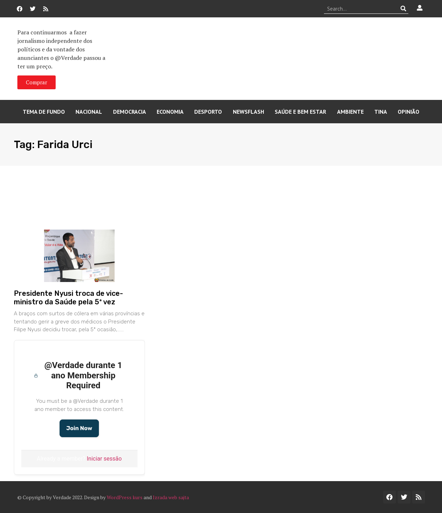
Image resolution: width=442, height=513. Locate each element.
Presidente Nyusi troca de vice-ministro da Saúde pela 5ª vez (68, 297)
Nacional (88, 111)
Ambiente (350, 111)
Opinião (408, 111)
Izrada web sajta (171, 497)
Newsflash (248, 111)
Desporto (208, 111)
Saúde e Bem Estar (300, 111)
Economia (170, 111)
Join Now (79, 428)
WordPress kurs (124, 497)
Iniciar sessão (104, 458)
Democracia (129, 111)
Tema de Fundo (44, 111)
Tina (380, 111)
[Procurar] (403, 8)
